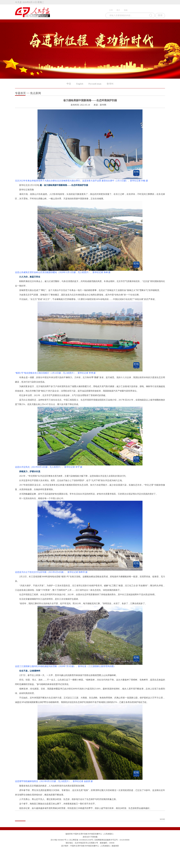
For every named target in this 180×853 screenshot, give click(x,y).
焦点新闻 (35, 93)
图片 (118, 10)
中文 (69, 84)
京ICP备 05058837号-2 (59, 840)
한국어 (110, 84)
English (79, 84)
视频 (126, 10)
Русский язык (94, 84)
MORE (162, 819)
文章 (111, 10)
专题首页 (20, 93)
